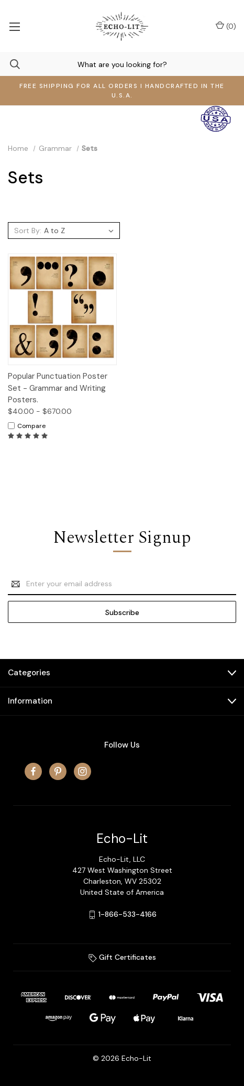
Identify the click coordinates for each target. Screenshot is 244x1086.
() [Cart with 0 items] (226, 26)
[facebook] (33, 771)
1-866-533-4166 (127, 914)
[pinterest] (57, 771)
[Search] (10, 64)
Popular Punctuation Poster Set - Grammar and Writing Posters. (57, 388)
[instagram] (82, 771)
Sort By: (27, 230)
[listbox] (80, 230)
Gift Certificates (122, 957)
